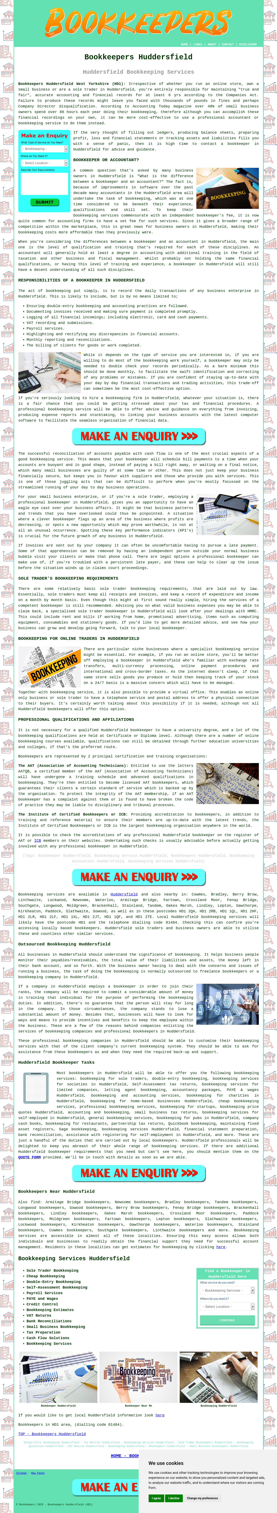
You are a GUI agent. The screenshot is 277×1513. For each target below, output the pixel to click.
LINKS (197, 44)
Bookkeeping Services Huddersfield (74, 1259)
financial (148, 1241)
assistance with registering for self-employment (119, 1135)
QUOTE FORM (29, 1157)
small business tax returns (165, 1112)
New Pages (38, 1473)
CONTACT (228, 44)
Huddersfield (124, 894)
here (220, 1247)
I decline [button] (173, 1498)
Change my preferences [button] (202, 1498)
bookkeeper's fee (215, 215)
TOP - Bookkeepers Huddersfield (52, 1434)
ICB (37, 841)
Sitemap (21, 1473)
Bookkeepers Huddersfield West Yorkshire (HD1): (72, 84)
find (35, 1202)
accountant (29, 253)
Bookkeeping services (41, 894)
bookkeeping (174, 1247)
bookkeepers (87, 928)
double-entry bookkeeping (179, 1079)
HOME (184, 44)
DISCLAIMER (248, 44)
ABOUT (212, 44)
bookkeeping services (224, 917)
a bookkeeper (235, 144)
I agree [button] (156, 1498)
